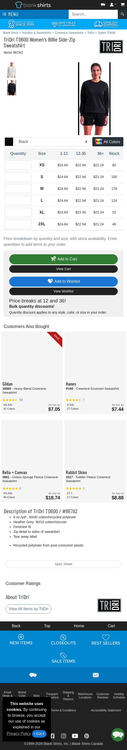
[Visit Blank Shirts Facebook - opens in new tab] (52, 735)
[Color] (53, 141)
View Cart (63, 269)
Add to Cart (63, 259)
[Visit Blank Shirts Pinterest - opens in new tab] (86, 735)
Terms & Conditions (63, 710)
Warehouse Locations (85, 695)
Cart (111, 626)
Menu (9, 14)
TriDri (9, 39)
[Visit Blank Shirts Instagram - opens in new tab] (64, 735)
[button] (103, 3)
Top (47, 626)
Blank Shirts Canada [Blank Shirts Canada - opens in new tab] (87, 744)
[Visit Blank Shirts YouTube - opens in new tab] (75, 735)
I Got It (39, 734)
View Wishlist (63, 291)
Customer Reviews (102, 695)
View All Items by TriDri (28, 609)
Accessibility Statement (106, 710)
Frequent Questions (52, 695)
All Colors (107, 142)
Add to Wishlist (63, 281)
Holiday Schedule (119, 695)
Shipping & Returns (68, 696)
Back (16, 626)
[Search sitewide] (93, 14)
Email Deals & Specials (7, 696)
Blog (37, 695)
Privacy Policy (19, 734)
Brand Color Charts (22, 696)
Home (79, 626)
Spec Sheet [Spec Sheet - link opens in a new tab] (63, 564)
